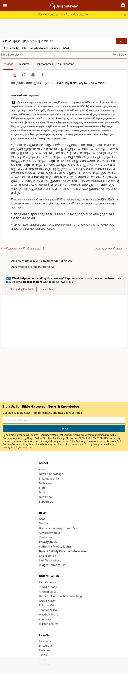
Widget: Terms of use (52, 565)
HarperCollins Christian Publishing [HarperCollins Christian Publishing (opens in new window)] (60, 596)
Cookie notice (47, 556)
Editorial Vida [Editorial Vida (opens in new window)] (47, 605)
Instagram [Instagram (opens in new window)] (45, 645)
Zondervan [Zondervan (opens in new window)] (45, 619)
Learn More (48, 289)
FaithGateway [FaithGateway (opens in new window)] (47, 582)
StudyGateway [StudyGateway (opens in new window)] (48, 587)
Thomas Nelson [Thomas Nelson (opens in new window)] (48, 610)
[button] (123, 5)
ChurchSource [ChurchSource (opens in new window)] (47, 591)
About (42, 469)
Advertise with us (49, 533)
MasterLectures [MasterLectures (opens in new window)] (48, 624)
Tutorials (44, 523)
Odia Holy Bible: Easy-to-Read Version (35, 260)
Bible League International (37, 267)
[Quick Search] (58, 41)
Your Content (66, 63)
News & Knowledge (51, 474)
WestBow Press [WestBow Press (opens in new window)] (48, 614)
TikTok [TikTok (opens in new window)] (43, 655)
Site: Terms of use (50, 560)
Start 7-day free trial (21, 289)
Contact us (45, 537)
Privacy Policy (91, 444)
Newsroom (46, 497)
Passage (8, 63)
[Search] (121, 41)
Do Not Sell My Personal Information (63, 551)
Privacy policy (48, 542)
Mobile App (46, 483)
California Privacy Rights (55, 546)
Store (42, 488)
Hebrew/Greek (44, 63)
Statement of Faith (50, 478)
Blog (42, 492)
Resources (24, 63)
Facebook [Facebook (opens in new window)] (45, 641)
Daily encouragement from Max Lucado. (63, 14)
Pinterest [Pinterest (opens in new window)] (44, 650)
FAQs (42, 519)
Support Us (46, 501)
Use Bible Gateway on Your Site (58, 528)
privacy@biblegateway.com (17, 447)
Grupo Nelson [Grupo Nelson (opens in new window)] (47, 601)
